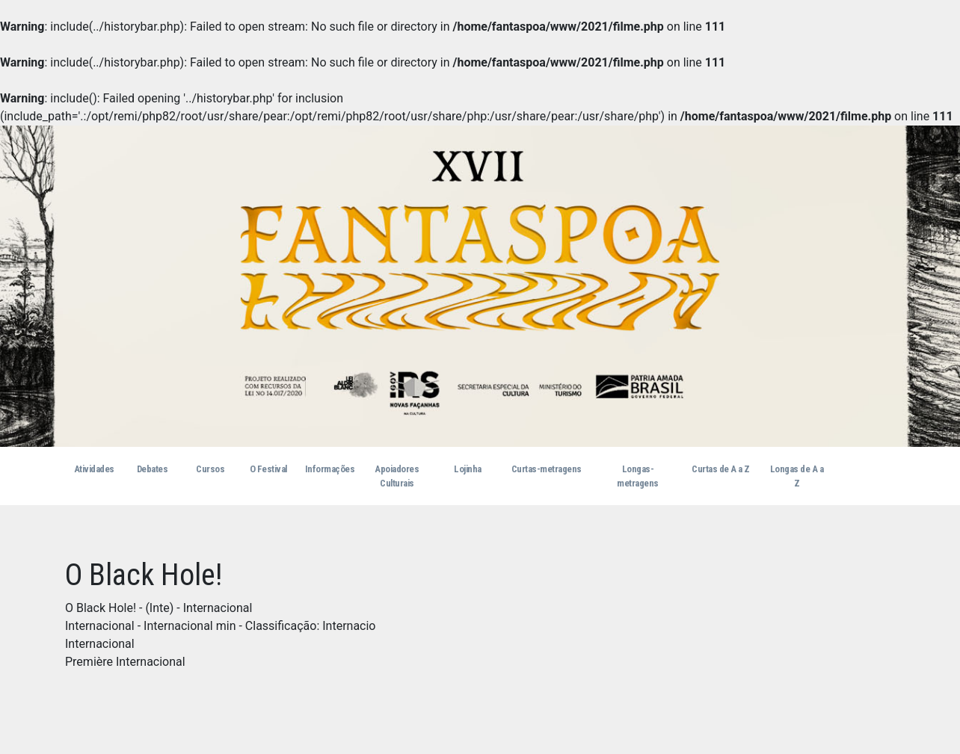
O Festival (268, 469)
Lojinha (467, 469)
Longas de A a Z (797, 476)
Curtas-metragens (546, 469)
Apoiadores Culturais (397, 476)
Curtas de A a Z (721, 469)
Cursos (210, 469)
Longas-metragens (638, 476)
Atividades (94, 469)
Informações (330, 469)
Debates (152, 469)
